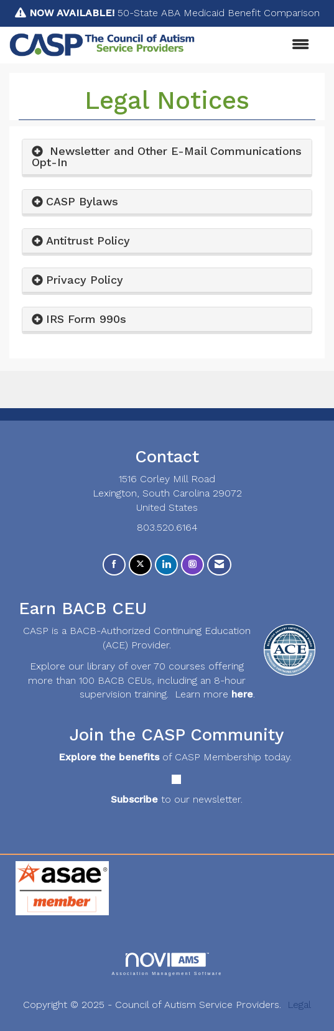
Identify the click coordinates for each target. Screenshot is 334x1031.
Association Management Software (166, 964)
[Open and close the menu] (258, 45)
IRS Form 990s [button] (86, 318)
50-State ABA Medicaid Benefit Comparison (174, 13)
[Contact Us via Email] (219, 565)
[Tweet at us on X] (140, 565)
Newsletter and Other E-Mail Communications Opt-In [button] (167, 156)
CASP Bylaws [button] (82, 201)
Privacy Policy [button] (84, 279)
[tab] (167, 157)
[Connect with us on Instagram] (192, 565)
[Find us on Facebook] (114, 565)
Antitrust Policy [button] (88, 240)
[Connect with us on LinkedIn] (166, 565)
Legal (299, 1004)
